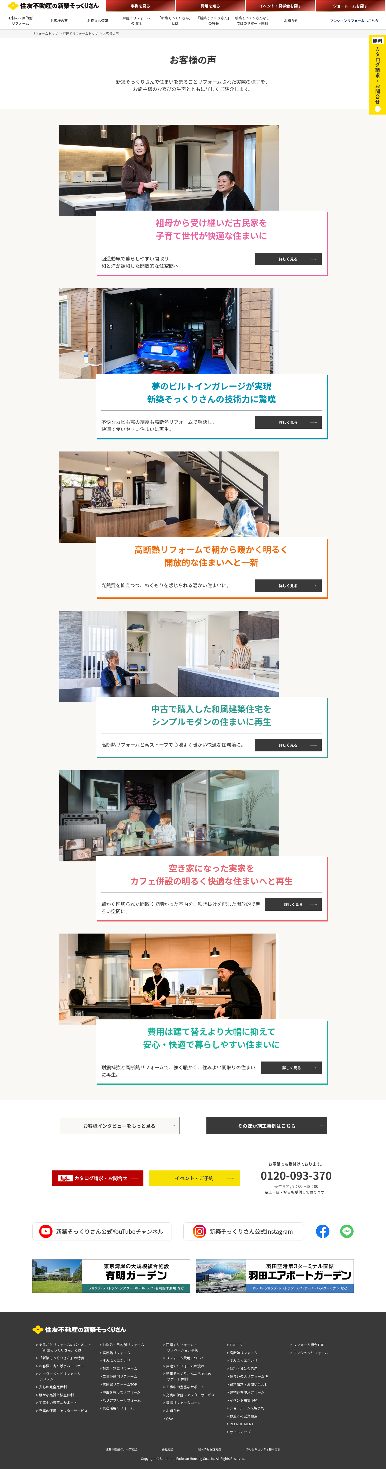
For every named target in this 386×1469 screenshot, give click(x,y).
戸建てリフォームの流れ (136, 20)
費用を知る (210, 6)
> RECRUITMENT (240, 1423)
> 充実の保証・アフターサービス (62, 1410)
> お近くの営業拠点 (242, 1416)
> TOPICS (234, 1344)
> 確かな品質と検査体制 (55, 1394)
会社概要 (168, 1449)
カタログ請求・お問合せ (93, 1178)
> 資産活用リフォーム (117, 1408)
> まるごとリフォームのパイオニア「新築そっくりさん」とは (63, 1347)
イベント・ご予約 (194, 1177)
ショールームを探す (350, 6)
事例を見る (140, 6)
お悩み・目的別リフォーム (20, 20)
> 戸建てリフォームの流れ (183, 1365)
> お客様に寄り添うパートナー (60, 1365)
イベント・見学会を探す (280, 6)
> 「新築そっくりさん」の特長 (60, 1357)
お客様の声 (59, 20)
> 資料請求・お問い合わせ (247, 1384)
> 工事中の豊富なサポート (56, 1402)
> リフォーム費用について (183, 1357)
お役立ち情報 (97, 20)
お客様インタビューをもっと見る (119, 1125)
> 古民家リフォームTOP (118, 1384)
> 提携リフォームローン (182, 1402)
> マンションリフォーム (309, 1352)
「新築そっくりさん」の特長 (213, 20)
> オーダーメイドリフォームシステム (58, 1376)
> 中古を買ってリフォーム (120, 1392)
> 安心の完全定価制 (51, 1386)
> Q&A (168, 1418)
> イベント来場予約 (242, 1400)
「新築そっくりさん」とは (175, 20)
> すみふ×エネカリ (115, 1360)
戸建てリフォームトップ (80, 33)
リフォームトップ (45, 33)
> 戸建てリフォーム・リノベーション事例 (180, 1347)
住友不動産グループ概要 (121, 1449)
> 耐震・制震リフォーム (118, 1368)
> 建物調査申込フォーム (246, 1392)
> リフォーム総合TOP (307, 1344)
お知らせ (291, 20)
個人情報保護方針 (209, 1449)
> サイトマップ (239, 1431)
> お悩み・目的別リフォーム (122, 1344)
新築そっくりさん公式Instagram (243, 1231)
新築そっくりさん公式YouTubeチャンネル (101, 1231)
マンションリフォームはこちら (354, 20)
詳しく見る (288, 259)
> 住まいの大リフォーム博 (247, 1376)
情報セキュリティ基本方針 (263, 1449)
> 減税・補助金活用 (242, 1368)
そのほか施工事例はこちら (267, 1125)
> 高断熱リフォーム (115, 1352)
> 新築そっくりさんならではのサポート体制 (187, 1376)
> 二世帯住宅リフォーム (118, 1376)
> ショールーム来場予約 (246, 1408)
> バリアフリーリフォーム (120, 1400)
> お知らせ (171, 1410)
